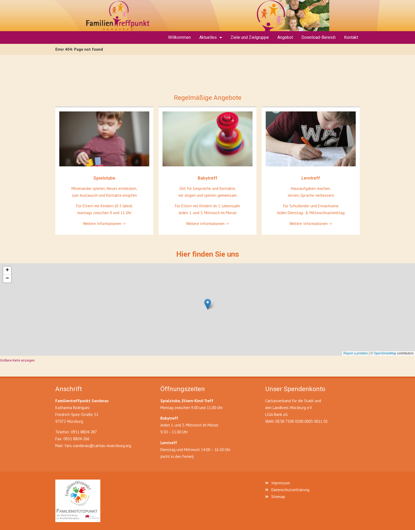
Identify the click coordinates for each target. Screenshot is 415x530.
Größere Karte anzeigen (17, 360)
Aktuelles (210, 37)
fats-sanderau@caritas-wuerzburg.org (98, 445)
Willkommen (179, 37)
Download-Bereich (318, 37)
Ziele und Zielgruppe (250, 37)
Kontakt (351, 37)
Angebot (285, 37)
